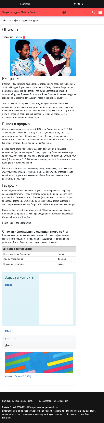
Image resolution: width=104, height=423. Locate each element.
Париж (8, 284)
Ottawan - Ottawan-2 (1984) (18, 376)
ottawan (8, 331)
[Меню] (100, 12)
